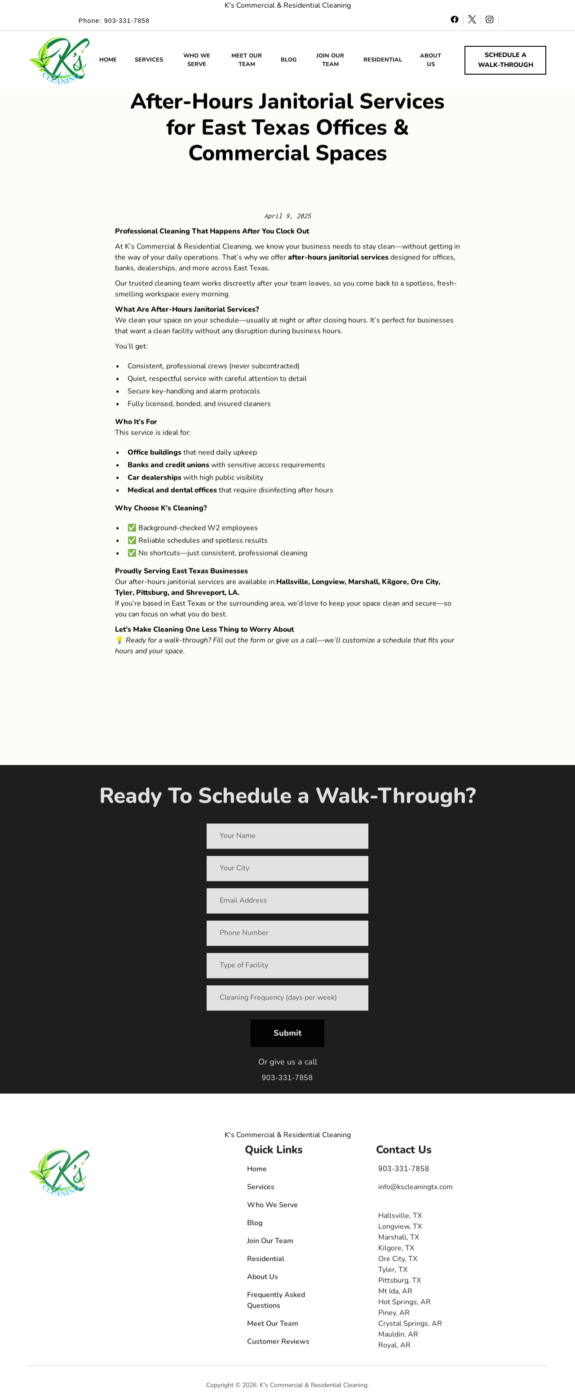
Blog (255, 1225)
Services (260, 1189)
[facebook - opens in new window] (455, 20)
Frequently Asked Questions (276, 1302)
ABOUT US (430, 60)
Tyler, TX (392, 1272)
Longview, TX (400, 1228)
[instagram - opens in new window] (490, 20)
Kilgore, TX (396, 1250)
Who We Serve (272, 1207)
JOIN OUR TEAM (330, 60)
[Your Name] (287, 838)
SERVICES (149, 60)
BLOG (289, 60)
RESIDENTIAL (382, 60)
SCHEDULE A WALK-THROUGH (505, 59)
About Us (262, 1279)
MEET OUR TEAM (246, 60)
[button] (59, 60)
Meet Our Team (272, 1325)
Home (257, 1171)
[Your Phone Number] (287, 935)
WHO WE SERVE (196, 60)
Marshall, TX (398, 1239)
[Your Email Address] (287, 903)
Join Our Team (270, 1243)
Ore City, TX (397, 1261)
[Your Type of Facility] (287, 968)
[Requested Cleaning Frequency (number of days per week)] (287, 1000)
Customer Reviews (278, 1343)
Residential (265, 1261)
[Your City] (287, 871)
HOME (108, 60)
